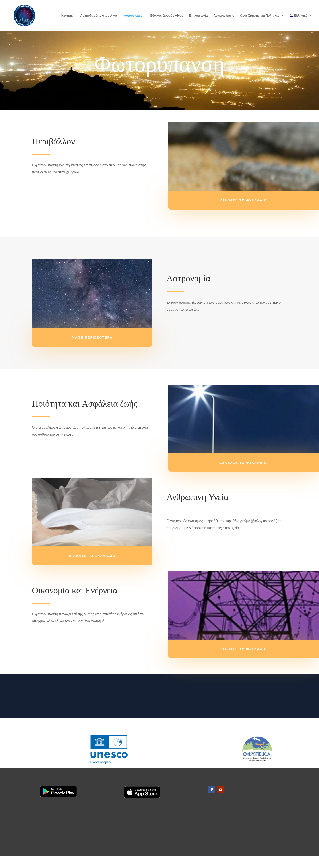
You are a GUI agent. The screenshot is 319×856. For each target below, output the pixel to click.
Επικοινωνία (198, 15)
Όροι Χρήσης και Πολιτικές (259, 15)
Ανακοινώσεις (224, 15)
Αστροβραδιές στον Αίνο (98, 15)
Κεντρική (68, 15)
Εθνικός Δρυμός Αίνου (166, 15)
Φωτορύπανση (133, 15)
